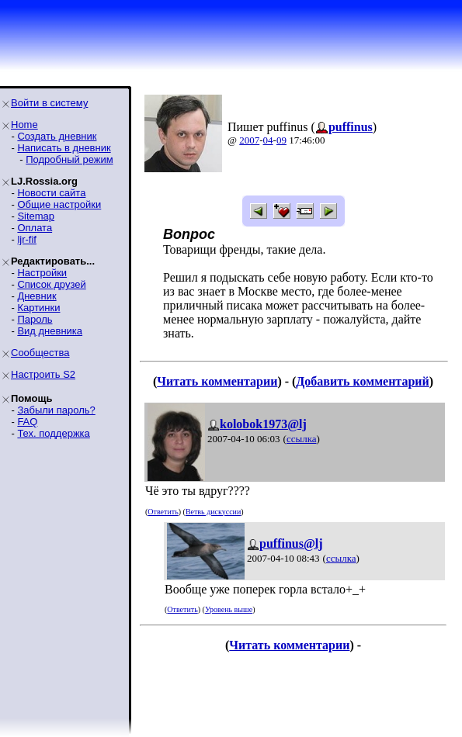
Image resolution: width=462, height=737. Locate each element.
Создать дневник (56, 136)
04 (268, 140)
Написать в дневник (63, 148)
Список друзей (51, 284)
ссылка (302, 439)
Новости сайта (51, 193)
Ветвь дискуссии (213, 511)
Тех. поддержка (53, 433)
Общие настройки (59, 204)
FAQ (27, 421)
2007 (249, 140)
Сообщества (40, 352)
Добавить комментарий (362, 381)
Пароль (34, 319)
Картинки (38, 307)
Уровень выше (228, 609)
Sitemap (35, 216)
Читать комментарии (217, 381)
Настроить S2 (43, 374)
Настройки (42, 273)
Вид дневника (49, 331)
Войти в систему (49, 103)
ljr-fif (26, 239)
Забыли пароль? (56, 410)
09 (281, 140)
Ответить (163, 511)
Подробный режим (69, 159)
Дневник (36, 296)
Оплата (34, 228)
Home (24, 124)
